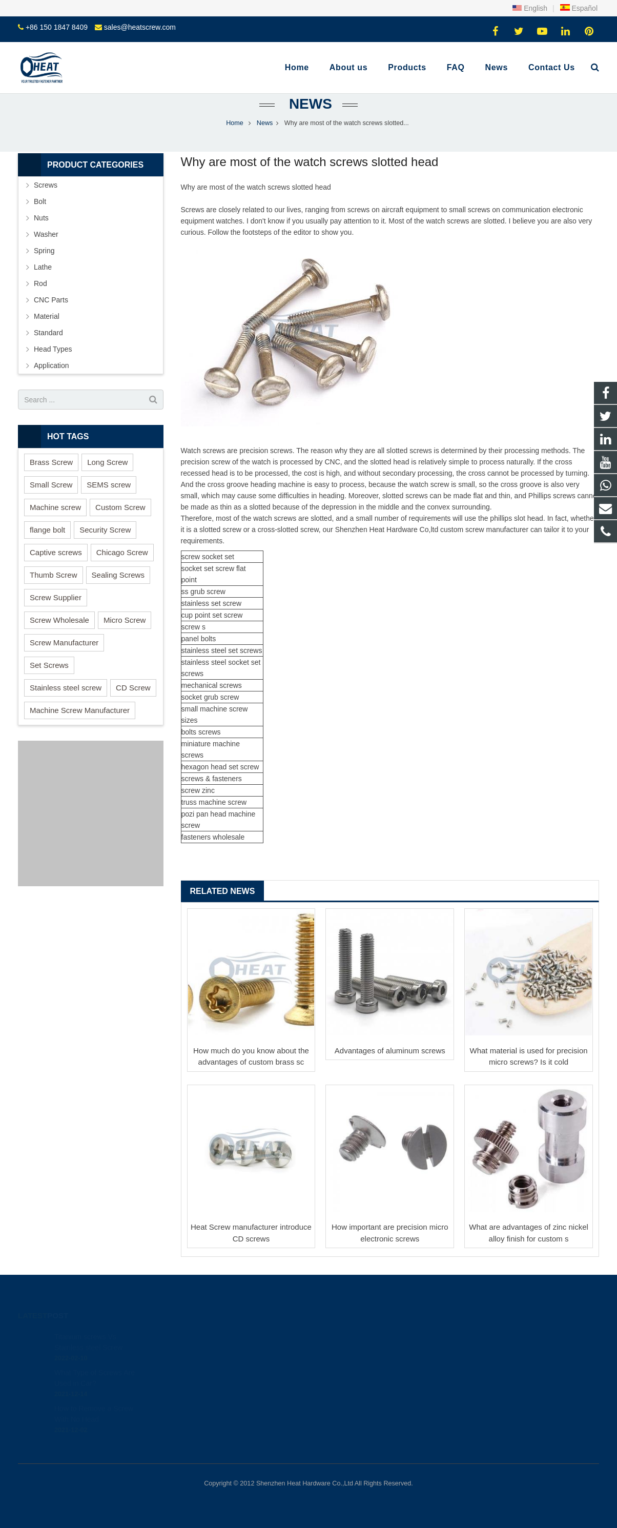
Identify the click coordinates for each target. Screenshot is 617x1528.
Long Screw (107, 462)
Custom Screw (120, 507)
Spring (44, 251)
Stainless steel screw (65, 687)
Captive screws (56, 552)
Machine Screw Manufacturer (80, 710)
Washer (46, 234)
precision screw (264, 450)
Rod (40, 283)
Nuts (41, 218)
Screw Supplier (55, 597)
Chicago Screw (122, 552)
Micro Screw (125, 620)
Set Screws (49, 665)
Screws (45, 185)
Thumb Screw (53, 575)
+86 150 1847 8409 (57, 27)
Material (46, 316)
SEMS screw (109, 484)
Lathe (43, 267)
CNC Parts (51, 300)
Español (579, 8)
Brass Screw (51, 462)
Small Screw (51, 484)
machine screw (224, 709)
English (529, 8)
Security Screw (105, 529)
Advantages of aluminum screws (390, 1050)
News (308, 104)
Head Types (53, 349)
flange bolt (47, 529)
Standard (48, 333)
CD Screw (133, 687)
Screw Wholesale (59, 620)
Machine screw (55, 507)
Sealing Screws (118, 575)
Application (51, 365)
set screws (245, 650)
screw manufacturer (496, 529)
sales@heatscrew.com (140, 27)
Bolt (40, 201)
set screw (219, 568)
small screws (469, 210)
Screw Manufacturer (64, 642)
